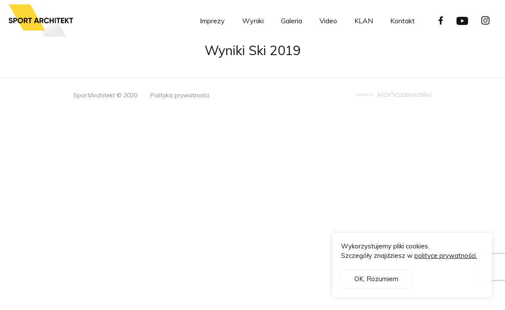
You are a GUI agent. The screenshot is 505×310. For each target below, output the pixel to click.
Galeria (291, 20)
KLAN (363, 20)
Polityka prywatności (179, 95)
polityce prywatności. (445, 255)
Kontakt (402, 20)
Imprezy (212, 20)
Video (328, 20)
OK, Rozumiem (376, 279)
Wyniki (253, 20)
